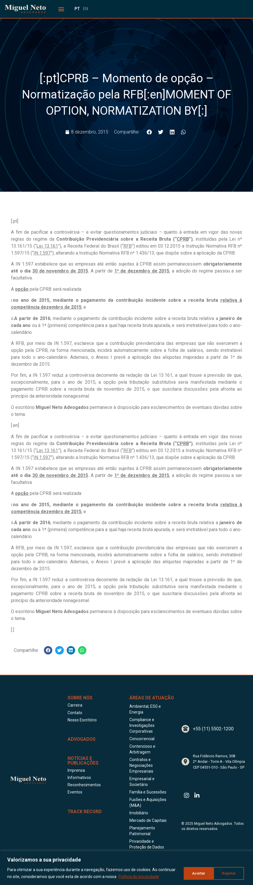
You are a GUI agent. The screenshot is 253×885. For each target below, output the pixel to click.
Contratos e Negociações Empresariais (141, 765)
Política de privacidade (138, 876)
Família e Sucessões (147, 792)
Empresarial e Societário (142, 781)
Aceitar (230, 873)
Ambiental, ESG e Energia (145, 709)
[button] (61, 9)
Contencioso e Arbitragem (142, 749)
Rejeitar (197, 873)
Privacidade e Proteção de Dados (146, 844)
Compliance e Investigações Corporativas (142, 725)
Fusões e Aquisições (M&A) (147, 802)
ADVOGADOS (82, 739)
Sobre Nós (80, 698)
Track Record (85, 811)
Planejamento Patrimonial (142, 831)
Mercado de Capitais (148, 820)
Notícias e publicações (83, 761)
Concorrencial (142, 738)
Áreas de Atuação (151, 698)
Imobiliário (138, 813)
